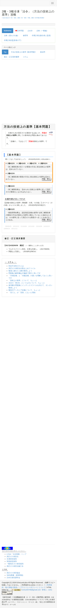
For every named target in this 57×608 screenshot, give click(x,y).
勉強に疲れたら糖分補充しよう (20, 271)
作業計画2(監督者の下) (12, 40)
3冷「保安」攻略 (15, 17)
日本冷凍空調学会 (13, 578)
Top (5, 52)
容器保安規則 (12, 561)
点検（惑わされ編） (11, 35)
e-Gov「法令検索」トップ (16, 554)
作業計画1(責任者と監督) (41, 35)
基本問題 (19, 31)
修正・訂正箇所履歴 (11, 57)
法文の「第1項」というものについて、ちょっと (27, 283)
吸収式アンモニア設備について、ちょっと (25, 290)
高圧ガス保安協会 (13, 573)
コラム (25, 57)
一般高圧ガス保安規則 (15, 564)
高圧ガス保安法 (12, 556)
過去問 (42, 52)
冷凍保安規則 (12, 559)
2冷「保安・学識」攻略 (27, 17)
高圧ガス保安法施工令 (15, 566)
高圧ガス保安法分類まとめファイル (22, 268)
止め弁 (30, 31)
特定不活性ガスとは (16, 266)
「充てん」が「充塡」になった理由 (22, 292)
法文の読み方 (6, 17)
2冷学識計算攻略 (39, 17)
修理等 (25, 35)
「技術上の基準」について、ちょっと (23, 280)
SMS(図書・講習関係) (15, 575)
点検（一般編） (42, 31)
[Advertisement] (28, 92)
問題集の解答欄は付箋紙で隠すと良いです (25, 273)
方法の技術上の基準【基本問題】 (23, 52)
